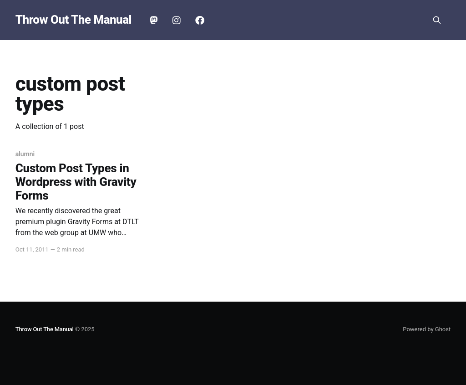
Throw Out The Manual (73, 20)
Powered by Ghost (427, 329)
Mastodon (154, 20)
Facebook (199, 20)
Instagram (176, 20)
